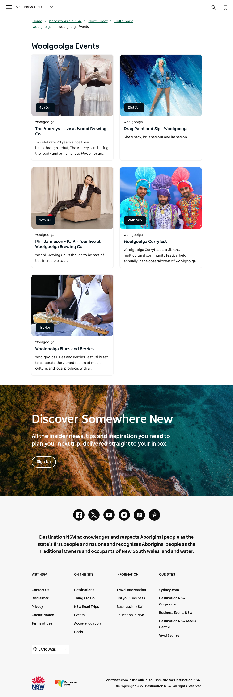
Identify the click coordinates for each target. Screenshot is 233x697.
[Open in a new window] (72, 85)
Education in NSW (131, 615)
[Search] (213, 9)
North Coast (100, 21)
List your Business (131, 598)
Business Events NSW (175, 612)
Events (79, 615)
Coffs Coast (125, 21)
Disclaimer (40, 598)
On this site (84, 574)
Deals (78, 632)
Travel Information (131, 590)
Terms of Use (42, 623)
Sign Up (44, 462)
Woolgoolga (44, 27)
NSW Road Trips (86, 607)
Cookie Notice (43, 615)
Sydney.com (169, 590)
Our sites (167, 574)
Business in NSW (130, 607)
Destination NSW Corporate (172, 601)
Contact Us (40, 590)
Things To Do (84, 598)
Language (50, 649)
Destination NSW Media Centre (177, 624)
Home (39, 21)
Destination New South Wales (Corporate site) (66, 683)
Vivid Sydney (169, 635)
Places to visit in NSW (67, 21)
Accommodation (87, 623)
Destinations (84, 590)
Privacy (37, 607)
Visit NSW (39, 574)
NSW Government (42, 683)
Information (128, 574)
